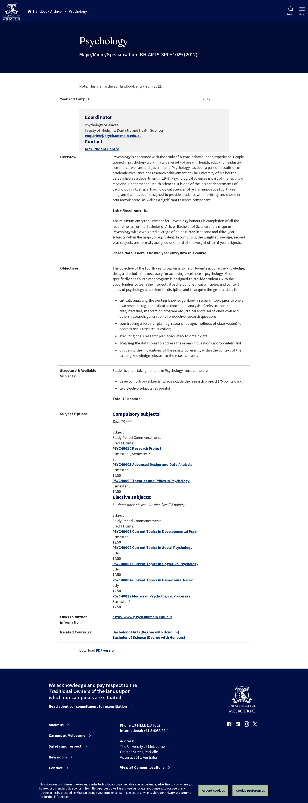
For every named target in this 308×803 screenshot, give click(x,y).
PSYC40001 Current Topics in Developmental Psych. (156, 531)
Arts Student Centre (102, 148)
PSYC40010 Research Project (137, 448)
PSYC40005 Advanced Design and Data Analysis (152, 464)
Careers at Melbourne (67, 735)
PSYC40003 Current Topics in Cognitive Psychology (155, 563)
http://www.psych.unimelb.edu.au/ (142, 616)
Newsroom (58, 757)
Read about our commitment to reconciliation (88, 706)
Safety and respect (65, 746)
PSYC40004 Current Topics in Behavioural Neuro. (153, 580)
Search (290, 11)
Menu (302, 11)
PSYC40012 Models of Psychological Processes (151, 596)
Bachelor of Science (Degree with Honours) (149, 637)
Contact (56, 768)
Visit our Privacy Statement (172, 793)
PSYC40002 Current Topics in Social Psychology (152, 547)
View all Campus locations (142, 767)
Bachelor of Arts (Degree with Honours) (146, 632)
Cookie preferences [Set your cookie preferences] (250, 790)
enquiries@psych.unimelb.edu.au (113, 136)
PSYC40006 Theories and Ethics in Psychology (151, 480)
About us (56, 725)
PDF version (106, 650)
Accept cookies (213, 790)
